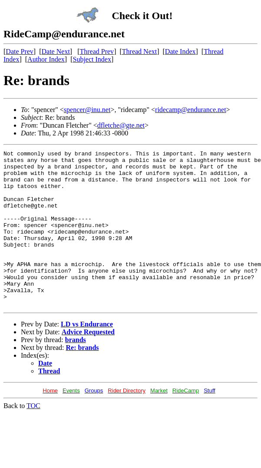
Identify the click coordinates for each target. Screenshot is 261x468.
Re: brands (82, 378)
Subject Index (92, 59)
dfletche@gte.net (121, 125)
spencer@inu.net (87, 109)
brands (75, 371)
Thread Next (139, 51)
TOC (33, 437)
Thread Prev (96, 51)
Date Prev (19, 51)
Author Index (46, 59)
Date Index (180, 51)
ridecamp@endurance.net (190, 109)
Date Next (56, 51)
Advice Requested (88, 363)
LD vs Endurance (87, 355)
